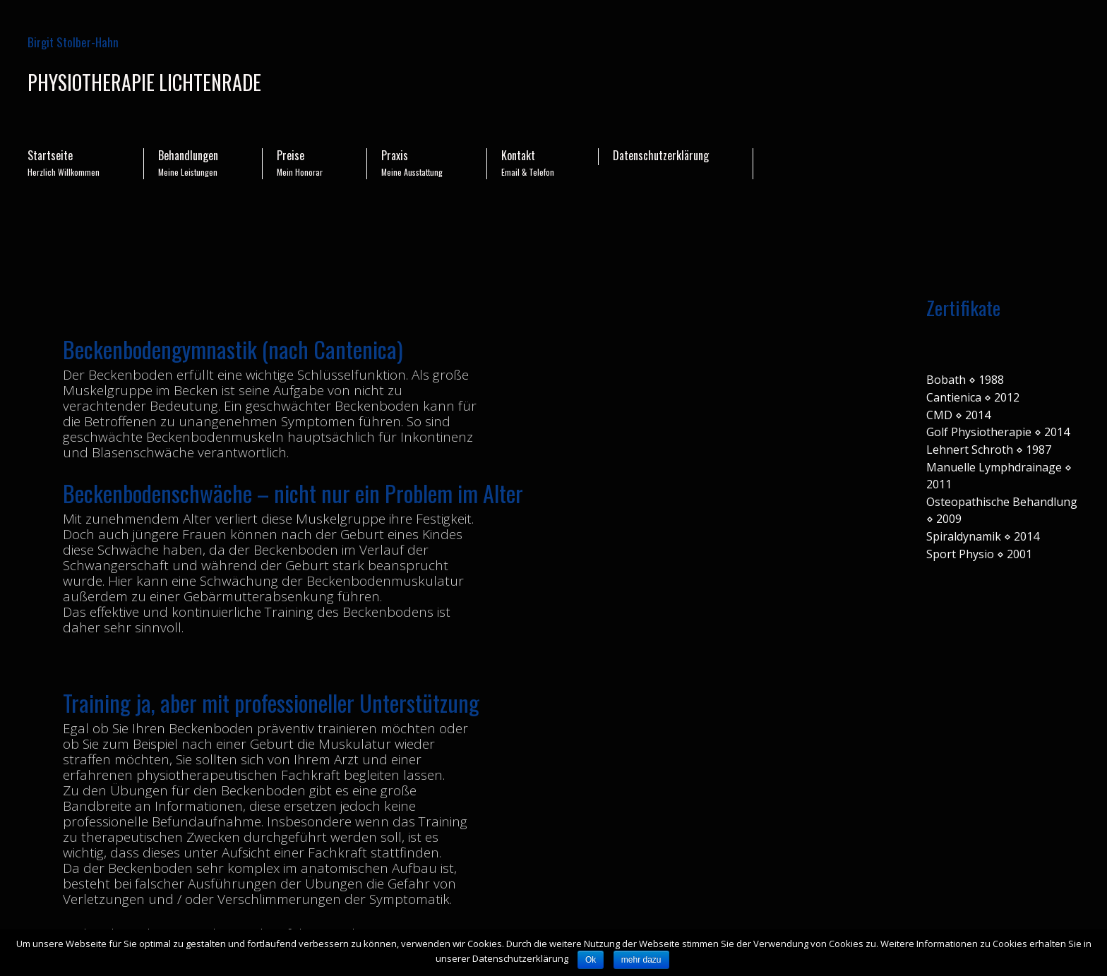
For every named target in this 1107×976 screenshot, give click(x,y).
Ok (590, 960)
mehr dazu (641, 960)
